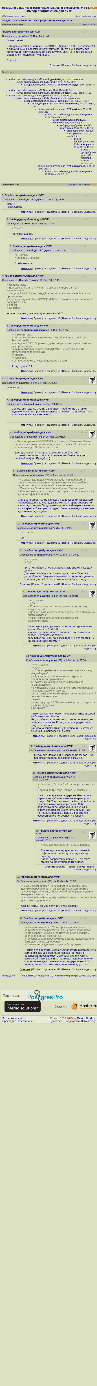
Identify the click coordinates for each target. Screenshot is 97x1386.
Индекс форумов (62, 976)
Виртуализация (57, 20)
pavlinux (48, 95)
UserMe (47, 90)
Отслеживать (89, 24)
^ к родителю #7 (51, 463)
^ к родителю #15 (76, 866)
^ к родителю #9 (51, 542)
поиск (28, 7)
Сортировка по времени (78, 185)
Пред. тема (81, 976)
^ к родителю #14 (64, 820)
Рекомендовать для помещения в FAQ (37, 976)
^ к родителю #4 (51, 371)
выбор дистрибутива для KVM (25, 79)
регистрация (41, 7)
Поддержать (72, 1021)
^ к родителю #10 (51, 584)
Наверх (66, 211)
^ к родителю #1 (51, 238)
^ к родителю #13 (64, 762)
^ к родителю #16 (51, 969)
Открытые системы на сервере (29, 20)
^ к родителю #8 (51, 516)
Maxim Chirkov (86, 1018)
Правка (66, 65)
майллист (56, 7)
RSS (94, 185)
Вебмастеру (88, 1021)
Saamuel (55, 98)
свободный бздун (53, 79)
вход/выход (72, 7)
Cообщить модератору (84, 65)
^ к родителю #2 (51, 268)
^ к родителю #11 (64, 645)
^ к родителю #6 (51, 424)
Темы (72, 976)
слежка (85, 7)
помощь (18, 7)
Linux (71, 20)
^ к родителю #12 (64, 736)
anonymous (71, 103)
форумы (7, 7)
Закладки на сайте (13, 1018)
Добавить (57, 1021)
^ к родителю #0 (51, 211)
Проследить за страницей (18, 1021)
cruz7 (22, 36)
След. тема (91, 976)
